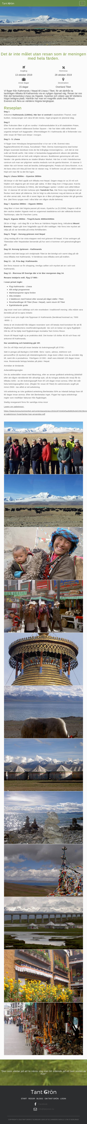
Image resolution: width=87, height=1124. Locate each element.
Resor (31, 1099)
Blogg (40, 1099)
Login (63, 1099)
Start (24, 1099)
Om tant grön (52, 1099)
